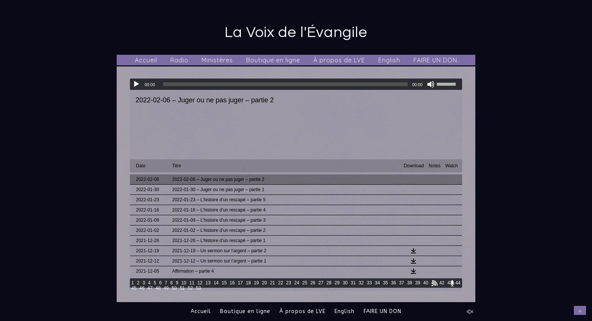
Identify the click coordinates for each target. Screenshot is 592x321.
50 (174, 288)
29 (337, 283)
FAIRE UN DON (435, 60)
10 (183, 283)
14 (216, 283)
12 (199, 283)
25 (304, 283)
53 (198, 288)
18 (248, 283)
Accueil (146, 60)
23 (288, 283)
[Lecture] (136, 84)
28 (329, 283)
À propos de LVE (339, 60)
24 (296, 283)
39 (417, 283)
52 (190, 288)
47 (150, 288)
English (389, 60)
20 (264, 283)
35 (385, 283)
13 (207, 283)
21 (272, 283)
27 (320, 283)
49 (165, 288)
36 (393, 283)
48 (158, 288)
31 (353, 283)
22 (280, 283)
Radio (179, 60)
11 (192, 283)
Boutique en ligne (273, 60)
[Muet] (431, 84)
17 (240, 283)
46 (141, 288)
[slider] (285, 84)
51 (182, 288)
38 (409, 283)
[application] (296, 84)
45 (133, 288)
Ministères (217, 60)
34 (377, 283)
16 (232, 283)
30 (344, 283)
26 (312, 283)
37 (401, 283)
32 (361, 283)
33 (369, 283)
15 (224, 283)
